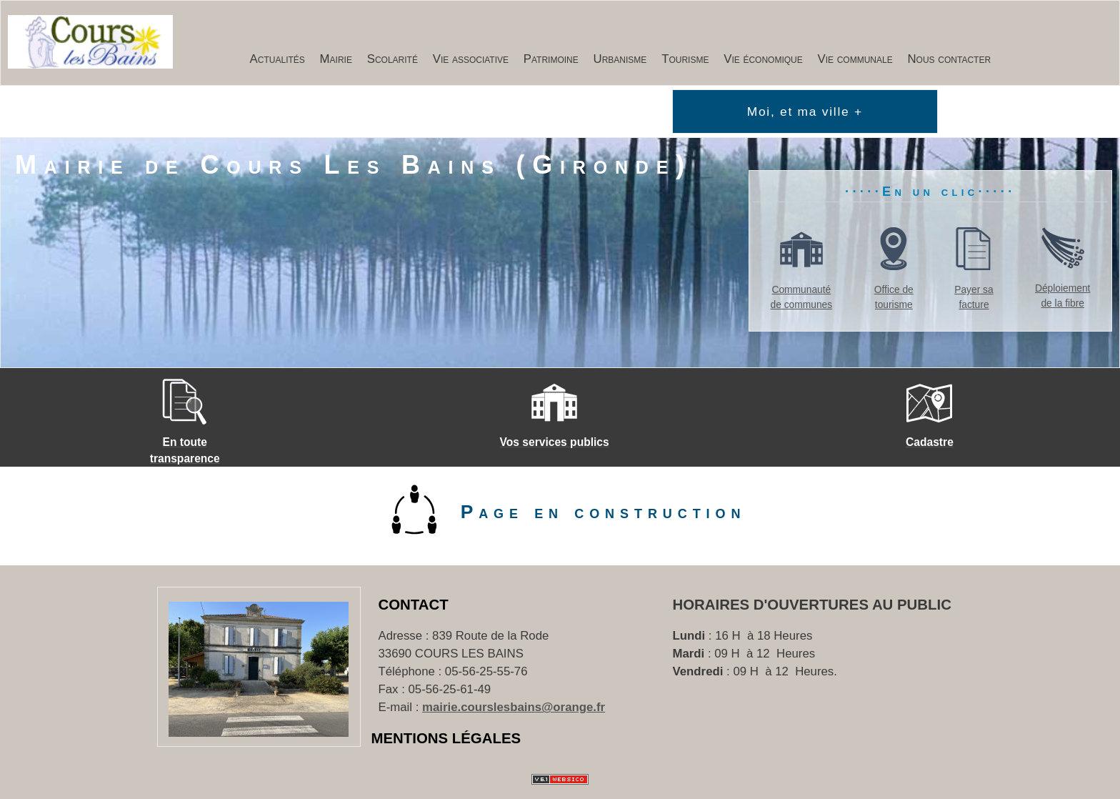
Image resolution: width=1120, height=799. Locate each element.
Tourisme (685, 59)
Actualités (277, 59)
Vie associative (471, 59)
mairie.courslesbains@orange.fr (513, 707)
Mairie (336, 59)
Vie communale (855, 59)
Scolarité (392, 59)
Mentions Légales (446, 738)
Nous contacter (949, 59)
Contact (414, 604)
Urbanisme (620, 59)
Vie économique (763, 59)
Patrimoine (551, 59)
